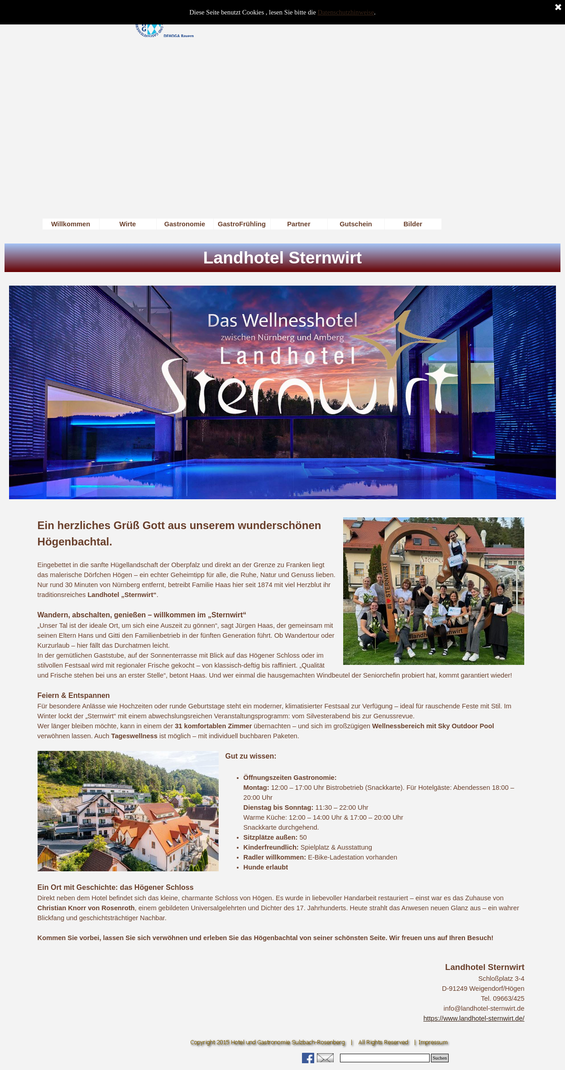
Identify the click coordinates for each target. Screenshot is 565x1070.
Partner (298, 224)
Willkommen (70, 224)
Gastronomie (184, 224)
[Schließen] (558, 7)
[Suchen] (385, 1058)
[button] (325, 1056)
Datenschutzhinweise (346, 12)
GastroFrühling (242, 224)
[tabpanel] (281, 730)
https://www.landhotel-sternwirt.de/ (473, 1018)
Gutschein (356, 224)
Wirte (128, 224)
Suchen (440, 1058)
